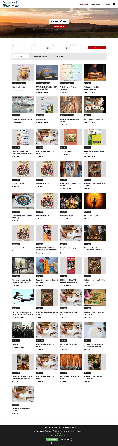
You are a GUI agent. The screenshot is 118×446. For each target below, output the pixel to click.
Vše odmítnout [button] (65, 439)
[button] (59, 436)
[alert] (59, 435)
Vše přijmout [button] (52, 439)
